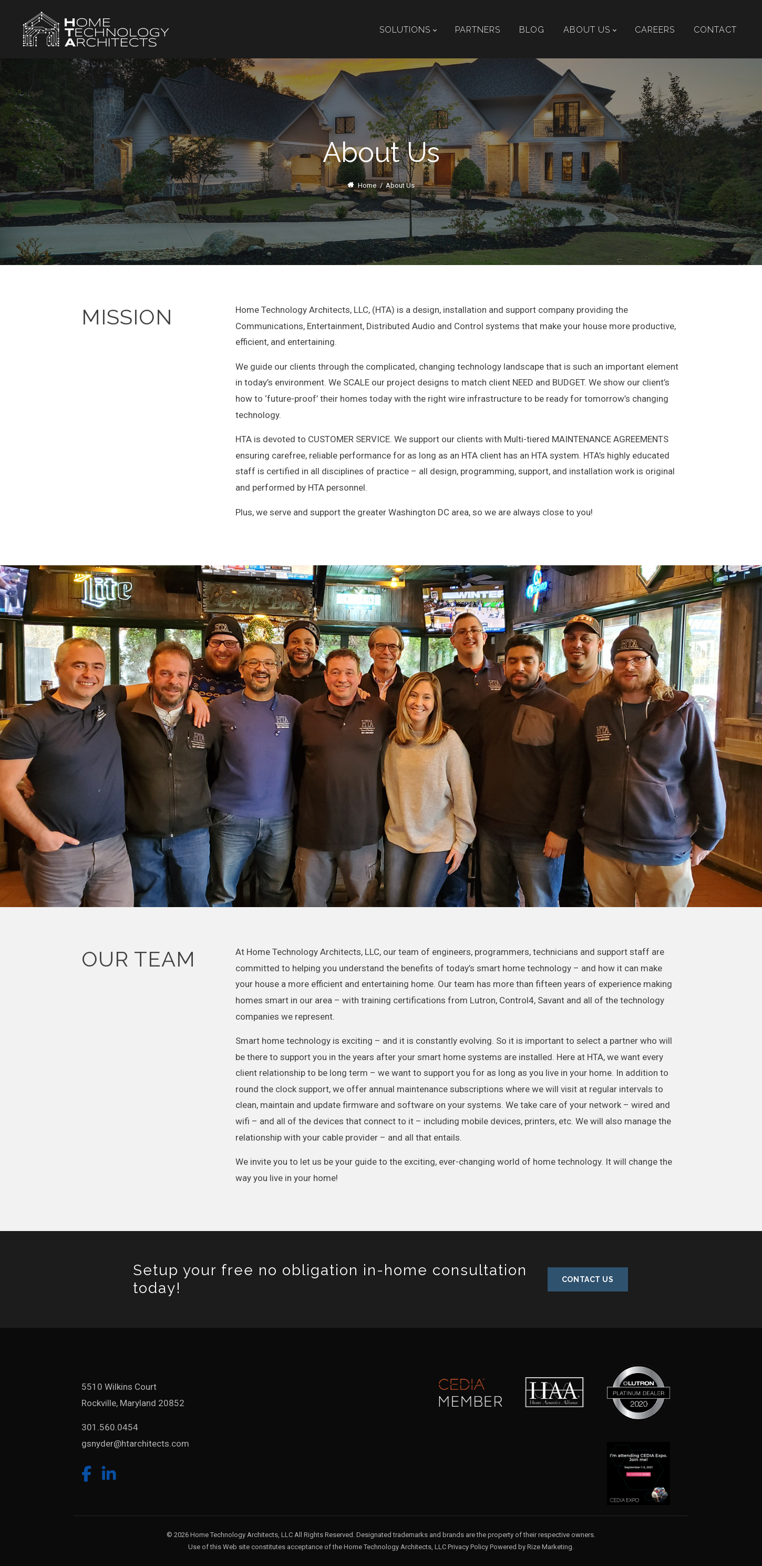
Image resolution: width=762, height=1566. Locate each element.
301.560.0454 (109, 1427)
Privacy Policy (468, 1547)
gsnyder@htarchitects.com (135, 1443)
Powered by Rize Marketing (531, 1547)
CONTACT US (588, 1279)
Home (367, 185)
